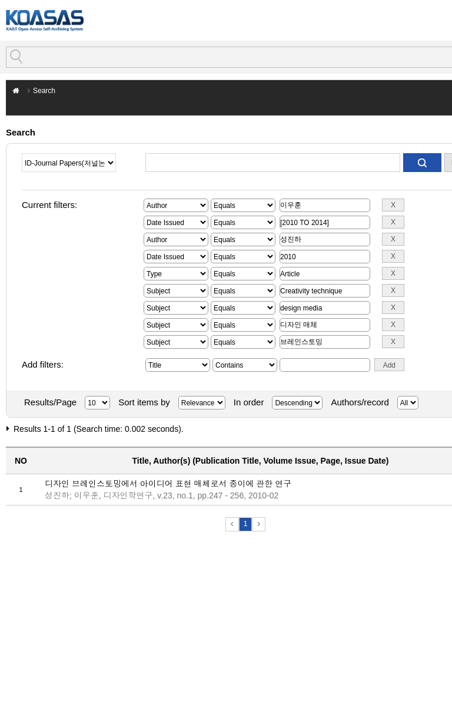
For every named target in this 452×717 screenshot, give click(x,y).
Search (44, 91)
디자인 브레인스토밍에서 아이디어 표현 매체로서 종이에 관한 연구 (168, 483)
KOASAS (45, 20)
